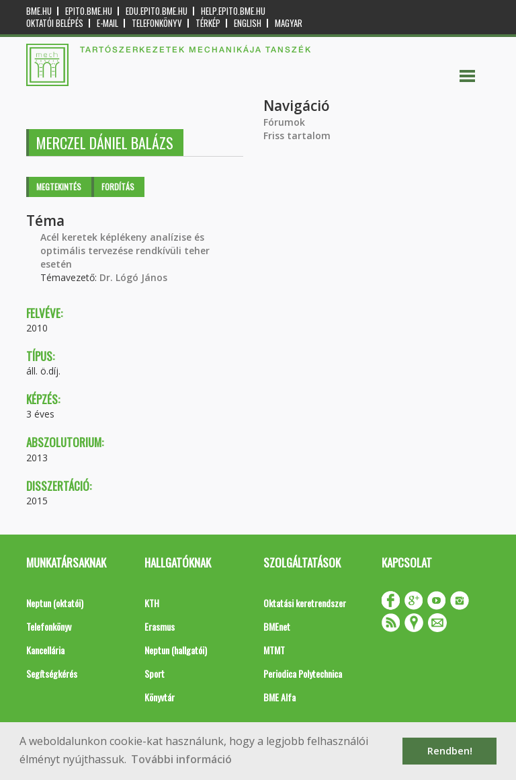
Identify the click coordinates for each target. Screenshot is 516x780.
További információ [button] (181, 759)
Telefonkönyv (157, 23)
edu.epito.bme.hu (156, 11)
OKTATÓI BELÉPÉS (54, 23)
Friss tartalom (297, 135)
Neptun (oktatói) (54, 603)
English (247, 23)
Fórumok (284, 122)
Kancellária (45, 650)
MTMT (274, 650)
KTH (151, 603)
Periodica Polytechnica (302, 673)
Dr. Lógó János (133, 277)
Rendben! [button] (449, 750)
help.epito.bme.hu (233, 11)
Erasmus (159, 626)
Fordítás (117, 186)
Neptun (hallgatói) (175, 650)
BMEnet (276, 626)
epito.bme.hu (88, 11)
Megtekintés (58, 186)
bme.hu (39, 11)
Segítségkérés (51, 673)
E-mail (107, 23)
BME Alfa (279, 697)
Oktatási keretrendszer (304, 603)
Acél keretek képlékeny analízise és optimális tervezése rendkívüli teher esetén (125, 250)
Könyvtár (159, 697)
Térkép (208, 23)
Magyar (288, 23)
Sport (154, 673)
